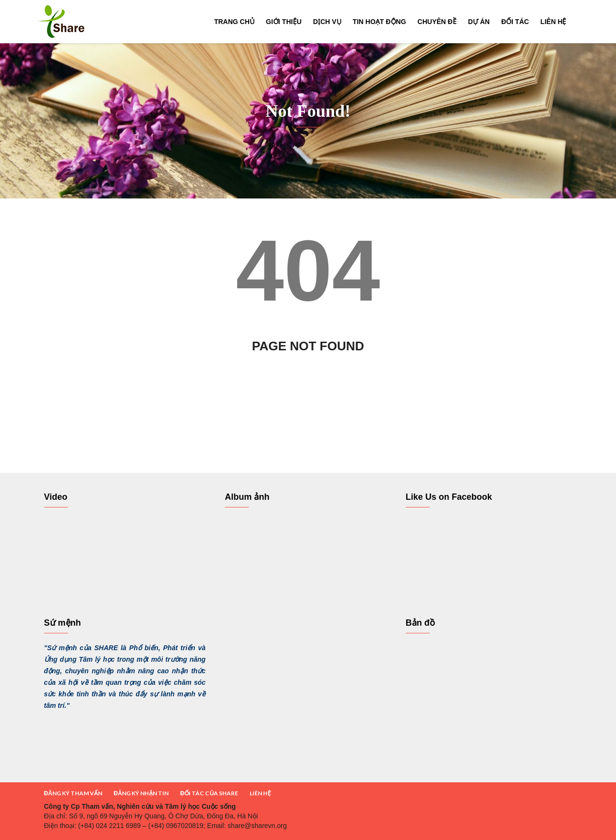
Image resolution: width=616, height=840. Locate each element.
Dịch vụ (327, 21)
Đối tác (515, 21)
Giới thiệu (284, 21)
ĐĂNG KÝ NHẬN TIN (141, 793)
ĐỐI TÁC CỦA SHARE (209, 793)
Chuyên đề (437, 21)
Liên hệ (554, 21)
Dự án (479, 21)
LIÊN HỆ (260, 793)
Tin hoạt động (379, 21)
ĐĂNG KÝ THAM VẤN (73, 793)
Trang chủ (234, 21)
